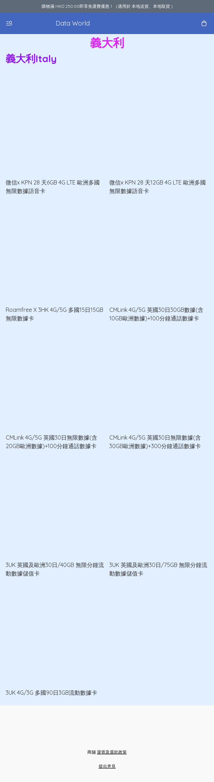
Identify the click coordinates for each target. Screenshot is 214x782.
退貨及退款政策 (112, 752)
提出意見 (107, 766)
